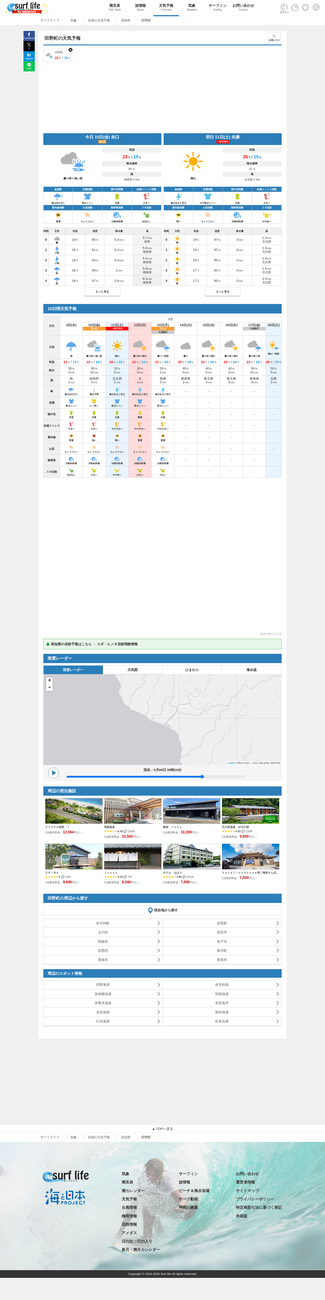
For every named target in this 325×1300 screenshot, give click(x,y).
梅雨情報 (129, 1216)
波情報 (140, 8)
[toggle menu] (317, 6)
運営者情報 (245, 1182)
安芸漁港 (103, 1012)
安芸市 (222, 932)
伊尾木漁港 (103, 1003)
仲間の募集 (188, 1207)
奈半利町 (103, 923)
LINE (29, 68)
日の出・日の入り (137, 1241)
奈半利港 (222, 985)
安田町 (222, 923)
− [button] (49, 687)
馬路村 (103, 941)
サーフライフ (49, 1137)
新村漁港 (222, 1012)
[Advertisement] (162, 97)
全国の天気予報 (99, 1137)
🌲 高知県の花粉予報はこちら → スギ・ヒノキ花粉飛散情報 (92, 644)
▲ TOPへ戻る (162, 1129)
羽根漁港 (222, 994)
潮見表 (115, 8)
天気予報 (166, 8)
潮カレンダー (133, 1191)
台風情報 (129, 1207)
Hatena (29, 58)
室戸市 (222, 941)
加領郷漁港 (103, 994)
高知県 (125, 1137)
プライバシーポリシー (255, 1199)
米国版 (241, 1216)
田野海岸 (103, 985)
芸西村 (103, 950)
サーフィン (217, 8)
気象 (192, 8)
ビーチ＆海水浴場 (194, 1191)
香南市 (103, 960)
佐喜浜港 (222, 1021)
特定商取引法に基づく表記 (259, 1207)
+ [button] (49, 680)
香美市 (222, 960)
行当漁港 (103, 1021)
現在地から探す (166, 910)
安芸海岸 (222, 1003)
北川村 (103, 932)
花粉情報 (129, 1224)
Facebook (28, 38)
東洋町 (222, 950)
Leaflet (231, 763)
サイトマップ (247, 1191)
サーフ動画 (188, 1199)
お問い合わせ (243, 8)
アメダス (129, 1233)
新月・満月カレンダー (141, 1250)
